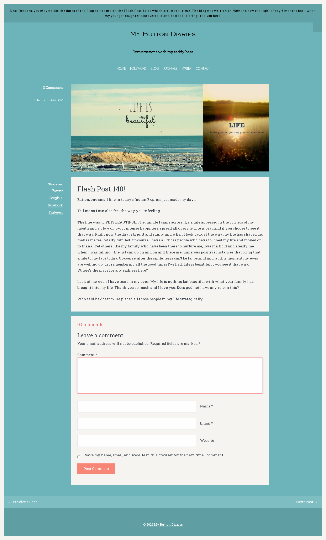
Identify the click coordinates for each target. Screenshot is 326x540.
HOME (121, 68)
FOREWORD (138, 68)
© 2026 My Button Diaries (163, 524)
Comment (87, 354)
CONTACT (203, 68)
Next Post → (307, 501)
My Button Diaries (163, 33)
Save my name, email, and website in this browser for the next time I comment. (154, 455)
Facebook (55, 205)
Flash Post (55, 100)
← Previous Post (22, 501)
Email (206, 423)
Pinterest (56, 212)
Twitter (57, 191)
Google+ (56, 198)
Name (206, 406)
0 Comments (53, 88)
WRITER (186, 68)
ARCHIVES (170, 68)
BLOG (155, 68)
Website (207, 440)
